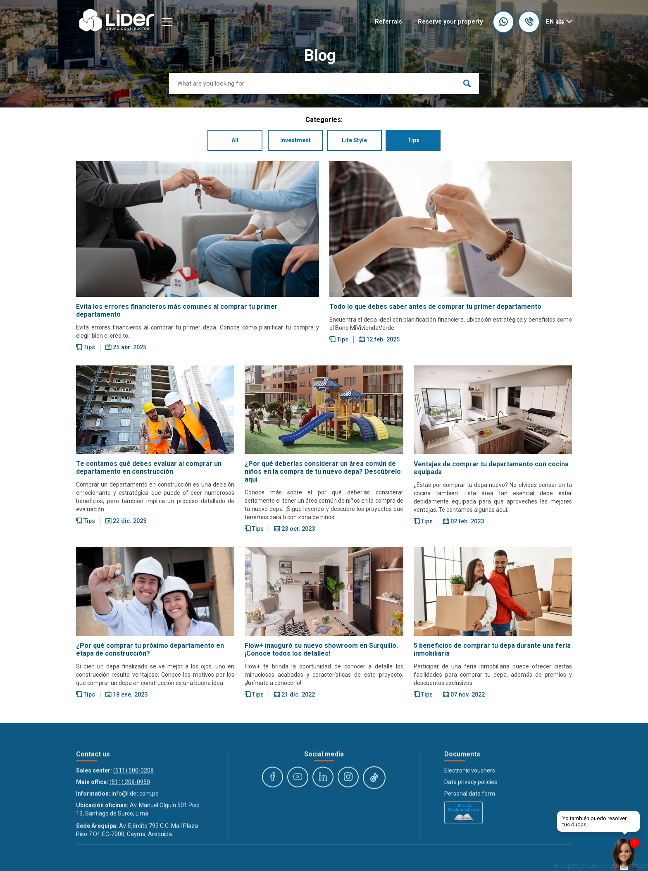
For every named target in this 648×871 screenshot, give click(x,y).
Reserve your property (450, 21)
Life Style (356, 141)
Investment (294, 141)
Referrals (388, 21)
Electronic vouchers (469, 828)
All (230, 141)
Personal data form (469, 851)
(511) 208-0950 (130, 839)
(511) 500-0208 (133, 828)
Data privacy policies (470, 839)
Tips (417, 141)
